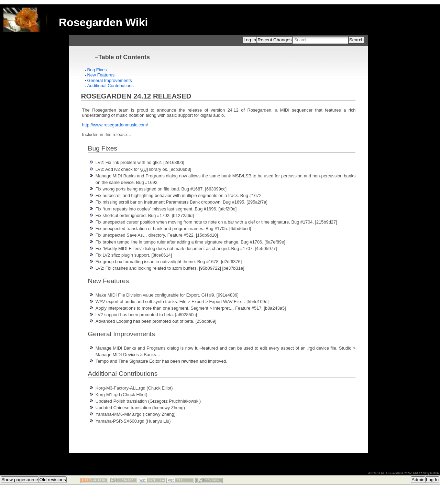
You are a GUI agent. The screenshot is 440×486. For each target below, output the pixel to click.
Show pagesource (19, 479)
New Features (101, 74)
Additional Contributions (110, 85)
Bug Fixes (97, 69)
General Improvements (109, 80)
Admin (418, 479)
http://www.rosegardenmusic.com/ (115, 124)
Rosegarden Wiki (103, 22)
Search (356, 39)
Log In (249, 39)
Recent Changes (274, 39)
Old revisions (53, 479)
